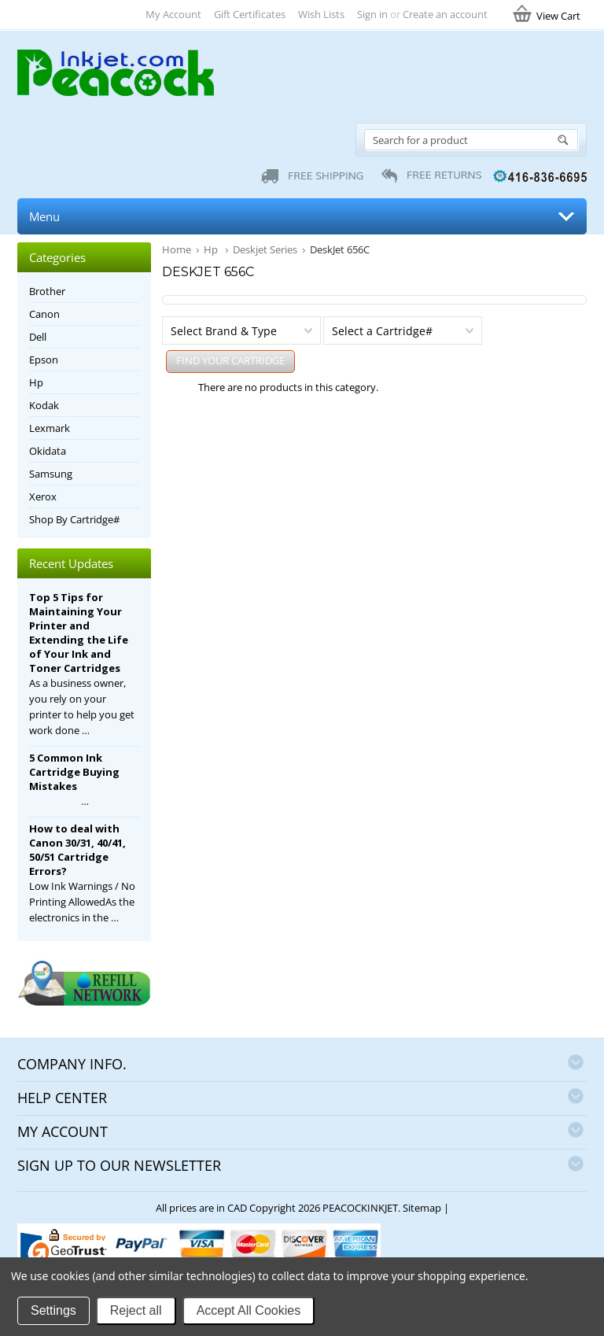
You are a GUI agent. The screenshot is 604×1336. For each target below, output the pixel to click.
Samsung (50, 474)
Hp (212, 249)
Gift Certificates (249, 14)
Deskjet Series (265, 249)
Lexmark (49, 428)
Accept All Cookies (249, 1310)
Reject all (136, 1310)
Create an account (445, 14)
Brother (47, 291)
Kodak (44, 405)
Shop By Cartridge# (74, 519)
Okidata (47, 451)
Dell (37, 337)
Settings (53, 1310)
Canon (44, 314)
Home (176, 249)
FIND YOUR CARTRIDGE (230, 360)
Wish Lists (321, 14)
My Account (173, 14)
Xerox (43, 496)
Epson (43, 359)
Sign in (372, 14)
